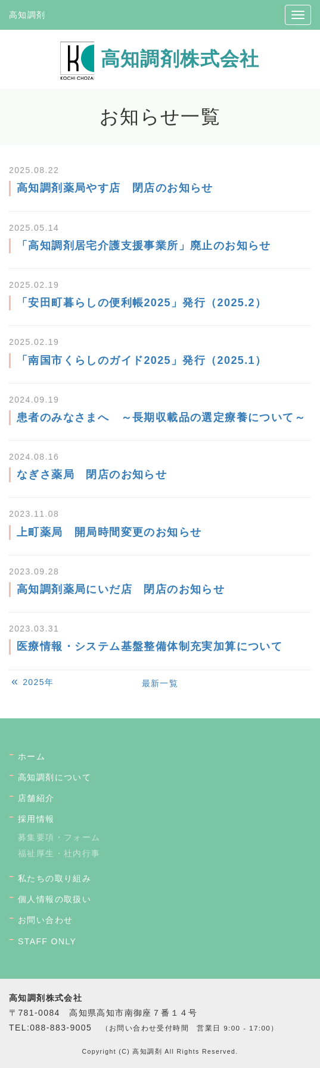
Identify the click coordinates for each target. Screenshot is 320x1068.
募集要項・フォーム (59, 837)
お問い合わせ (45, 920)
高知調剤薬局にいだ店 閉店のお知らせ (121, 589)
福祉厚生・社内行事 (59, 853)
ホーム (31, 756)
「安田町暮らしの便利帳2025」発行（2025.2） (141, 303)
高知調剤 (27, 15)
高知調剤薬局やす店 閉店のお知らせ (115, 188)
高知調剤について (54, 777)
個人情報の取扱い (54, 899)
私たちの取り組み (54, 878)
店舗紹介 (36, 798)
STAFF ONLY (47, 941)
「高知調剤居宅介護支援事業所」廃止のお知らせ (144, 246)
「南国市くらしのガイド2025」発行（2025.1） (141, 360)
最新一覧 (160, 683)
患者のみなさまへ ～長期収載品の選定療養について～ (161, 417)
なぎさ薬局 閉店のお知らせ (92, 474)
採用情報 (36, 819)
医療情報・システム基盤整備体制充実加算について (149, 646)
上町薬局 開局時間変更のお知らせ (109, 532)
